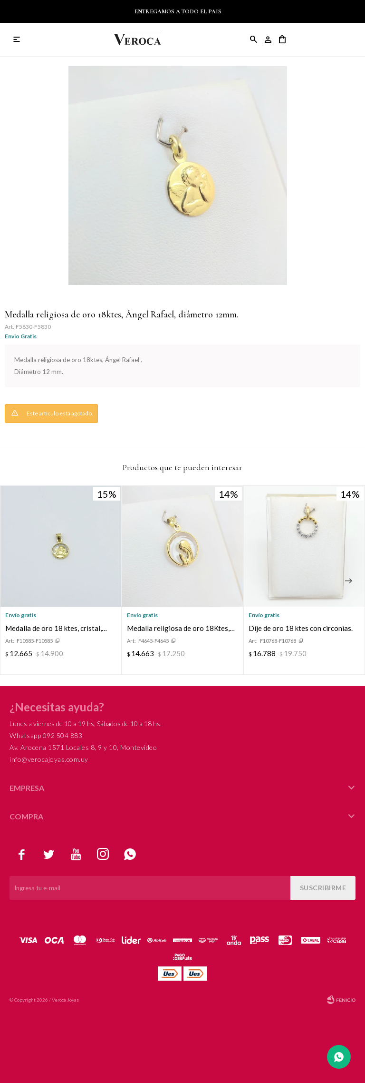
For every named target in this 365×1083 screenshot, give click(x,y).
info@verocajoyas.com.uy (49, 759)
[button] (348, 581)
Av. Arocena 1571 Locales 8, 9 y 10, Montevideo (83, 747)
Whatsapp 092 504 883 (46, 735)
